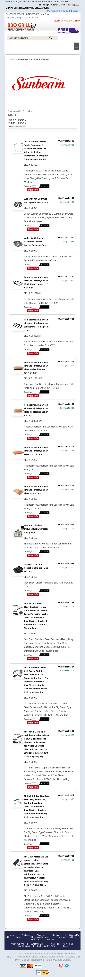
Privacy (19, 937)
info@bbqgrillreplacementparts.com (22, 17)
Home (11, 935)
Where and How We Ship (62, 944)
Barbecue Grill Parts (46, 946)
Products (25, 935)
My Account (52, 11)
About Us (41, 935)
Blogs (65, 946)
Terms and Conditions (66, 937)
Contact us (57, 935)
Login (75, 11)
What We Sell (37, 944)
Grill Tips (35, 939)
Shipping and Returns (39, 937)
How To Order (23, 946)
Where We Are (17, 944)
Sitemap (50, 939)
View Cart (65, 11)
